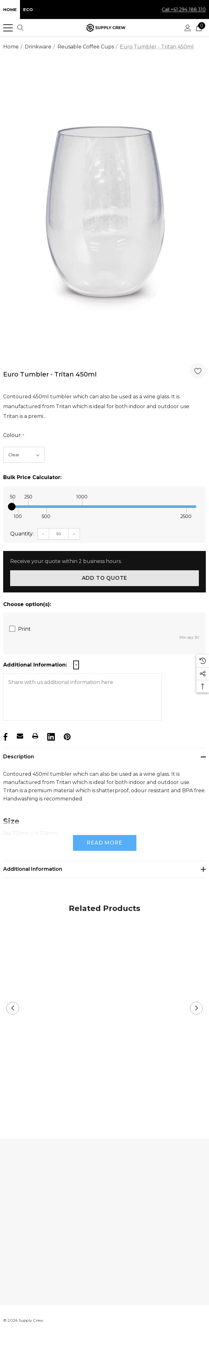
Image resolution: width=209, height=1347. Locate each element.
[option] (104, 210)
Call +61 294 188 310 (184, 9)
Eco (28, 9)
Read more (104, 843)
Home (10, 9)
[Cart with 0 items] (199, 28)
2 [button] (104, 1106)
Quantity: (22, 534)
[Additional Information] (104, 869)
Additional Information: (35, 665)
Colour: (13, 435)
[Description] (104, 756)
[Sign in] (188, 28)
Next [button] (196, 1008)
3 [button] (114, 1106)
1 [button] (94, 1106)
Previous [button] (12, 1008)
